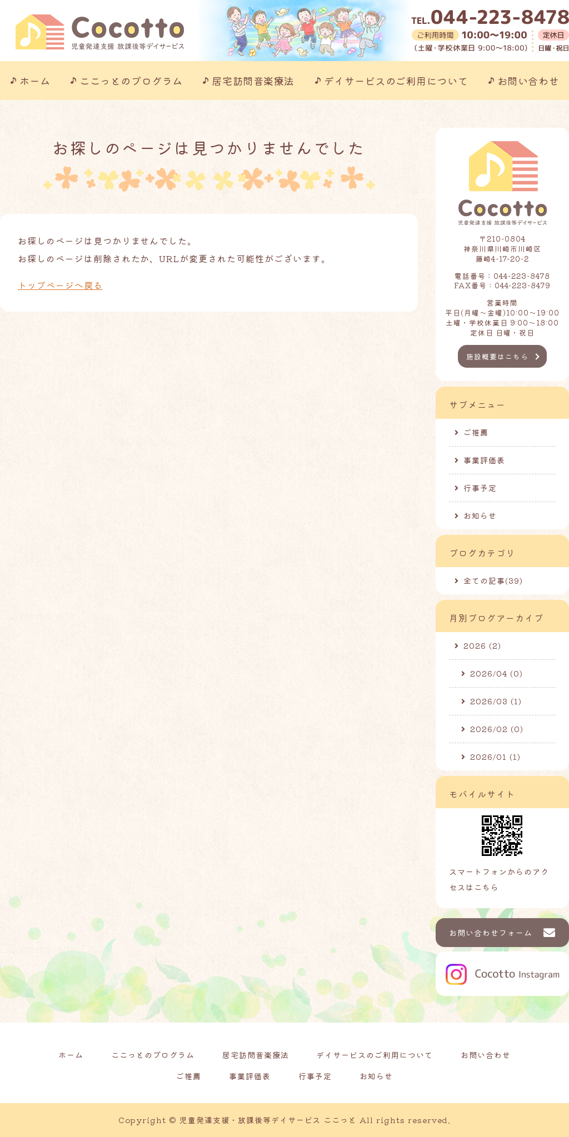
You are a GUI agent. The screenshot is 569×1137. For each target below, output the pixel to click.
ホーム (35, 80)
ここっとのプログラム (130, 80)
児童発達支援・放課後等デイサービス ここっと (268, 1119)
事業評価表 (484, 459)
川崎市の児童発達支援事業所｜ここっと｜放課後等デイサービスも (100, 31)
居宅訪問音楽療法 (253, 80)
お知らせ (480, 515)
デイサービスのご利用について (396, 80)
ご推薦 (475, 432)
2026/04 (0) (496, 673)
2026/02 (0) (496, 728)
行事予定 (480, 487)
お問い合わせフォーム (490, 932)
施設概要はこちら (497, 356)
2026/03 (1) (496, 701)
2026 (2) (482, 645)
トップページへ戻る (60, 285)
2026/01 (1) (495, 756)
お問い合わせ (528, 80)
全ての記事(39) (493, 580)
